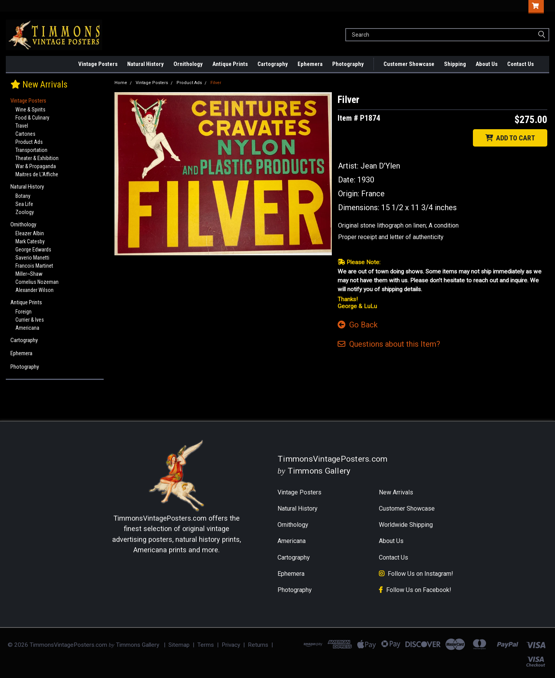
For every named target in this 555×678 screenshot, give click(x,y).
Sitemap (179, 644)
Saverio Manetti (32, 258)
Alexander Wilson (34, 290)
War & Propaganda (35, 166)
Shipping (455, 64)
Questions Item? (389, 344)
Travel (21, 126)
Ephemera (310, 64)
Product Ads (29, 142)
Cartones (25, 134)
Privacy (231, 644)
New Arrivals (72, 64)
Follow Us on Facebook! (418, 590)
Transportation (31, 150)
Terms (205, 644)
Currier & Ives (29, 320)
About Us (487, 64)
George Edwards (33, 249)
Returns (258, 644)
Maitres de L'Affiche (36, 174)
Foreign (23, 312)
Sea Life (24, 204)
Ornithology (188, 64)
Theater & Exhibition (37, 158)
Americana (27, 328)
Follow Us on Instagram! (420, 573)
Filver (215, 82)
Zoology (24, 212)
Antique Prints (230, 64)
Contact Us (520, 64)
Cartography (272, 64)
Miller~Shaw (28, 274)
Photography (348, 64)
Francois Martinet (34, 266)
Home (120, 82)
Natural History (145, 64)
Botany (22, 196)
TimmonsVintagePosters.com (160, 518)
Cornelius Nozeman (37, 282)
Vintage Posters (98, 64)
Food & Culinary (32, 118)
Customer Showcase (408, 64)
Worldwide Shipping (406, 524)
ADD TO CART (510, 138)
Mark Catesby (30, 241)
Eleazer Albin (29, 233)
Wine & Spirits (30, 109)
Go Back (358, 324)
